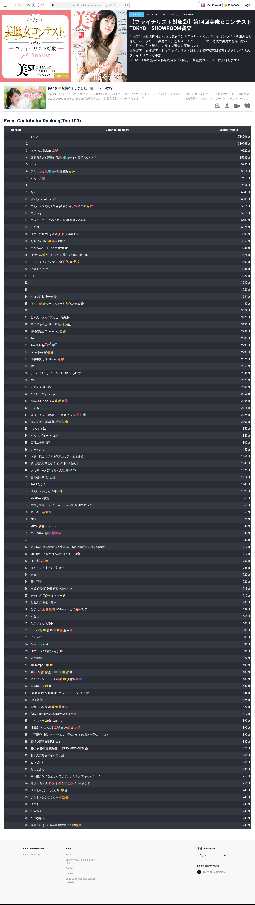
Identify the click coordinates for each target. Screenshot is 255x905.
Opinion (70, 873)
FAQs (68, 854)
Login (247, 5)
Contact (70, 868)
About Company (31, 854)
